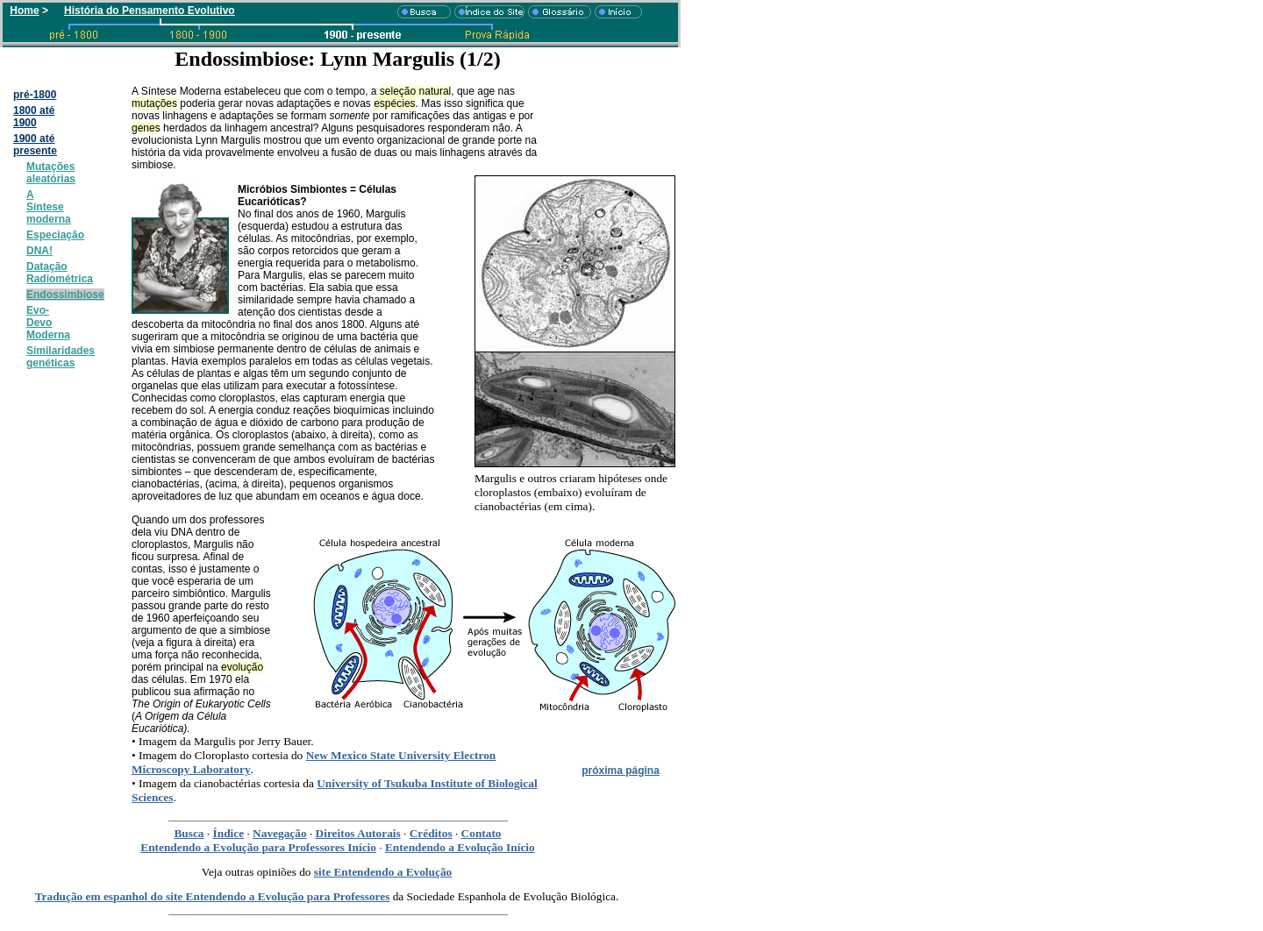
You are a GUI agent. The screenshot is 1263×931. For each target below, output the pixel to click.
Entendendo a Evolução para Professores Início (258, 847)
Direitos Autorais (358, 833)
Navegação (279, 833)
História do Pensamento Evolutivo (149, 10)
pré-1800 (34, 95)
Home (24, 10)
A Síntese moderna (48, 206)
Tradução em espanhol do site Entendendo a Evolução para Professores (212, 896)
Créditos (431, 833)
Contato (481, 833)
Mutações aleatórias (50, 172)
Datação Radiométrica (59, 272)
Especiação (55, 235)
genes (146, 128)
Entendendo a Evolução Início (460, 847)
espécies (394, 103)
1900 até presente (35, 144)
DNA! (39, 251)
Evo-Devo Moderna (48, 322)
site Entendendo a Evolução (383, 871)
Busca (188, 833)
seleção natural (415, 91)
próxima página (621, 770)
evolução (242, 667)
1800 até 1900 (33, 116)
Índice (229, 833)
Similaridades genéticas (60, 357)
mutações (154, 103)
